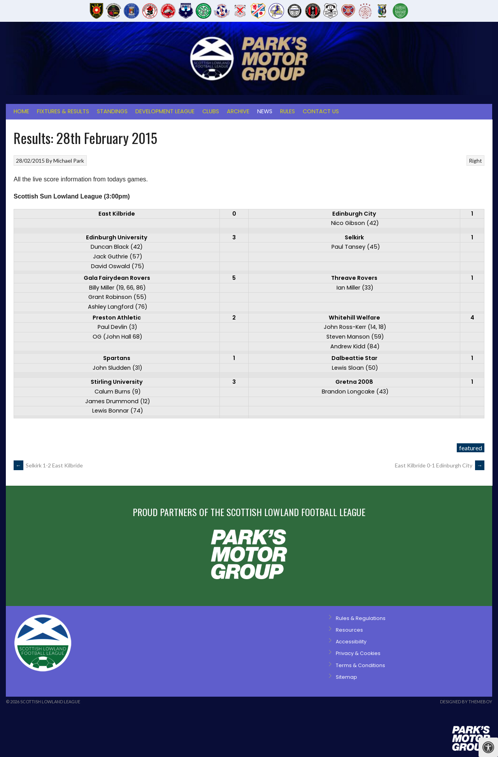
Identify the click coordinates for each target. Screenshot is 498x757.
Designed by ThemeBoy (466, 701)
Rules (287, 111)
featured (470, 447)
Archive (238, 111)
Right (475, 160)
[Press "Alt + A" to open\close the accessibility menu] (488, 747)
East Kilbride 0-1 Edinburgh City (439, 465)
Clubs (210, 111)
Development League (165, 111)
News (264, 111)
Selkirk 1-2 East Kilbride (48, 465)
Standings (112, 111)
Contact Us (321, 111)
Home (21, 111)
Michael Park (68, 160)
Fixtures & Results (63, 111)
